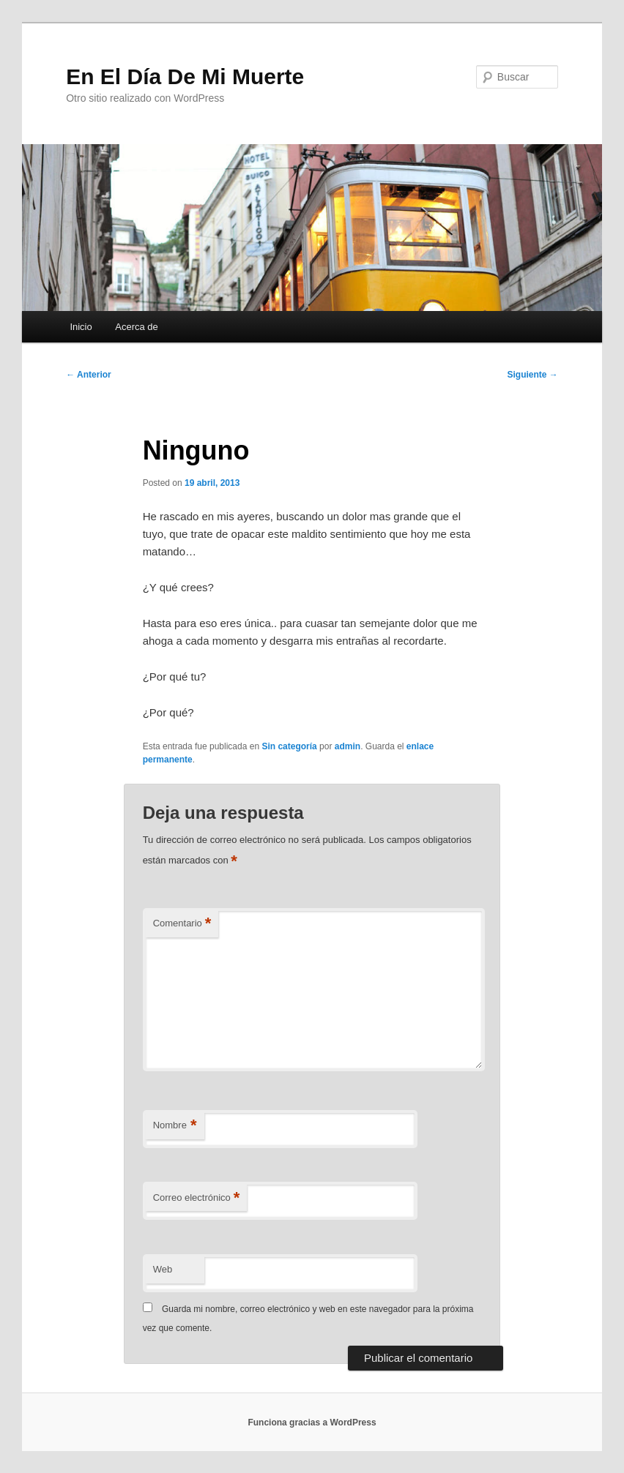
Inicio (81, 326)
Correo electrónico (196, 1198)
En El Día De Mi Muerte (185, 76)
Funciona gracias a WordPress (312, 1422)
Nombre (175, 1125)
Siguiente (532, 375)
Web (163, 1269)
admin (347, 746)
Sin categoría (288, 746)
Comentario (182, 923)
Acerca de (136, 326)
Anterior (88, 375)
